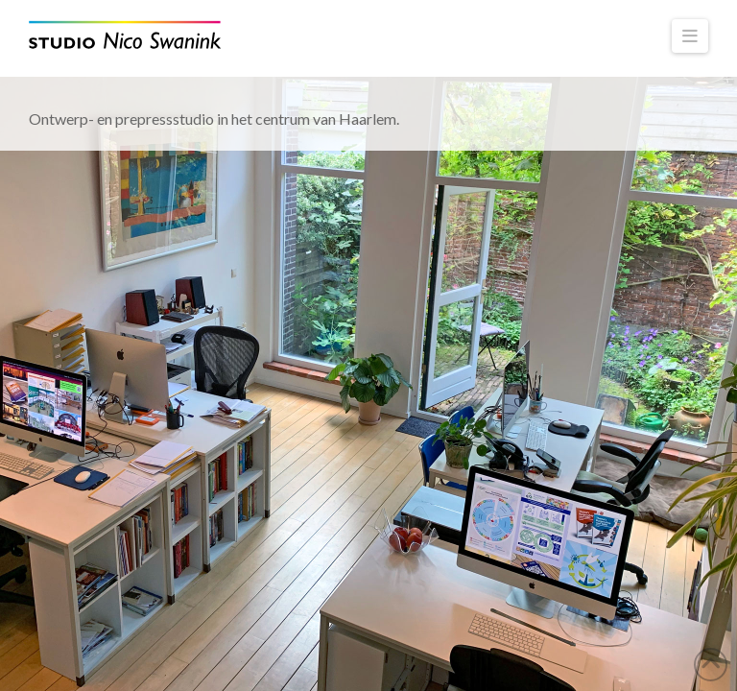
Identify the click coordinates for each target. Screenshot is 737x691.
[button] (690, 36)
